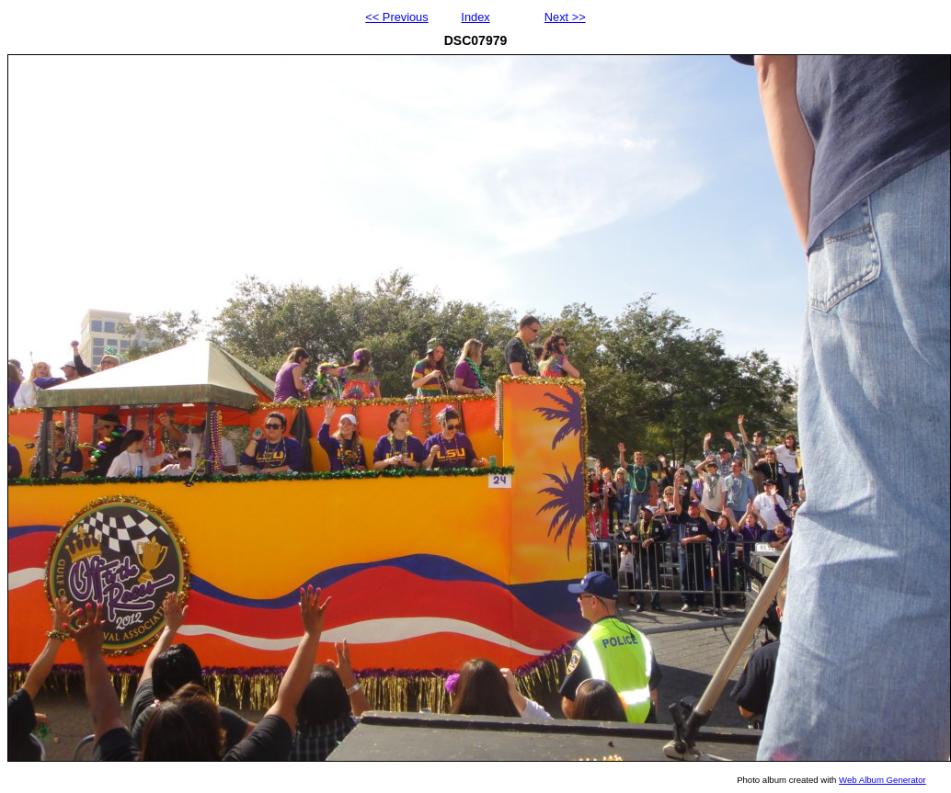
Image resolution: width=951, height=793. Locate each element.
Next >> (565, 17)
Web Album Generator (882, 780)
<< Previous (396, 17)
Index (475, 17)
